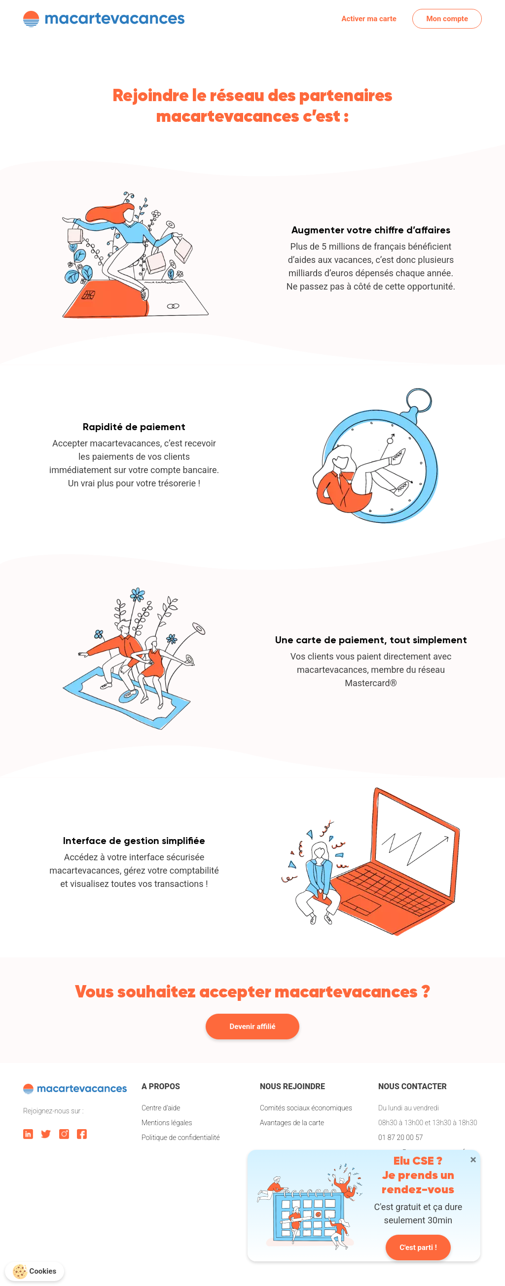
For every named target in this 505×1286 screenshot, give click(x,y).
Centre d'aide (161, 1108)
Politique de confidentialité (181, 1137)
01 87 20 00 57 (400, 1137)
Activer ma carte (369, 18)
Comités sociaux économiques (306, 1108)
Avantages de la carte (292, 1123)
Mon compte (447, 18)
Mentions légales (167, 1123)
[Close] (473, 1160)
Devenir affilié (253, 1026)
